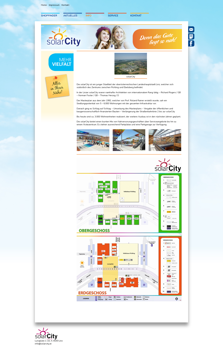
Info (88, 15)
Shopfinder (49, 15)
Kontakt (65, 5)
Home (44, 5)
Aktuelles (70, 15)
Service (113, 15)
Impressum (54, 5)
